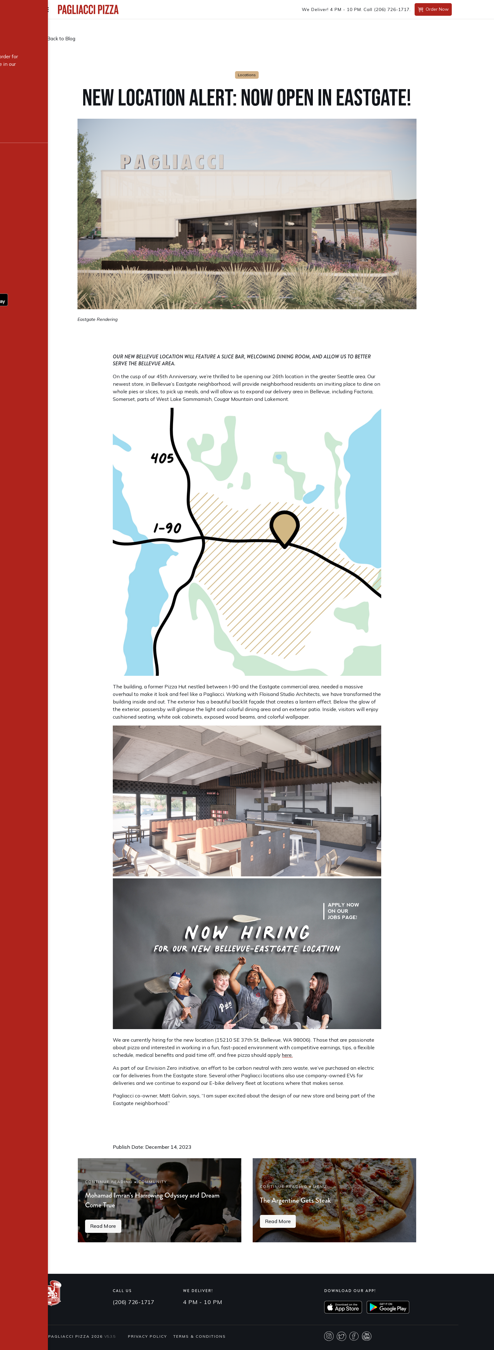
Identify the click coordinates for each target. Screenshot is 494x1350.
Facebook (354, 1340)
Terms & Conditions (199, 1340)
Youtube (366, 1340)
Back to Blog (62, 39)
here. (287, 1055)
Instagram (329, 1340)
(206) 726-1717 (392, 9)
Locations (247, 74)
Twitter (341, 1340)
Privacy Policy (147, 1340)
